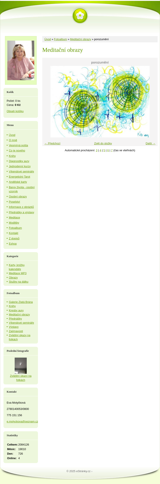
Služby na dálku (18, 281)
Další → (150, 143)
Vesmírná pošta (18, 145)
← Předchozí (52, 143)
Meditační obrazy (80, 39)
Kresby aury (16, 310)
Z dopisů (14, 238)
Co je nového (17, 150)
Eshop (13, 243)
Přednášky (15, 318)
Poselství (14, 201)
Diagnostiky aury (19, 161)
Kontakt (13, 233)
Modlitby (14, 222)
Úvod (47, 39)
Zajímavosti (16, 331)
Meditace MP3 (18, 273)
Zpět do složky (103, 143)
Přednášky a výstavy (21, 212)
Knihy (12, 156)
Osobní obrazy (18, 196)
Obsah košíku (15, 111)
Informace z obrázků (21, 207)
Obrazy (13, 277)
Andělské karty (18, 181)
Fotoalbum (60, 39)
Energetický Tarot (19, 176)
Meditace (14, 217)
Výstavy (14, 326)
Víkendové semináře (21, 171)
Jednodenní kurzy (20, 166)
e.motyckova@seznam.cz (22, 421)
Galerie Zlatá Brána (21, 302)
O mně (13, 140)
